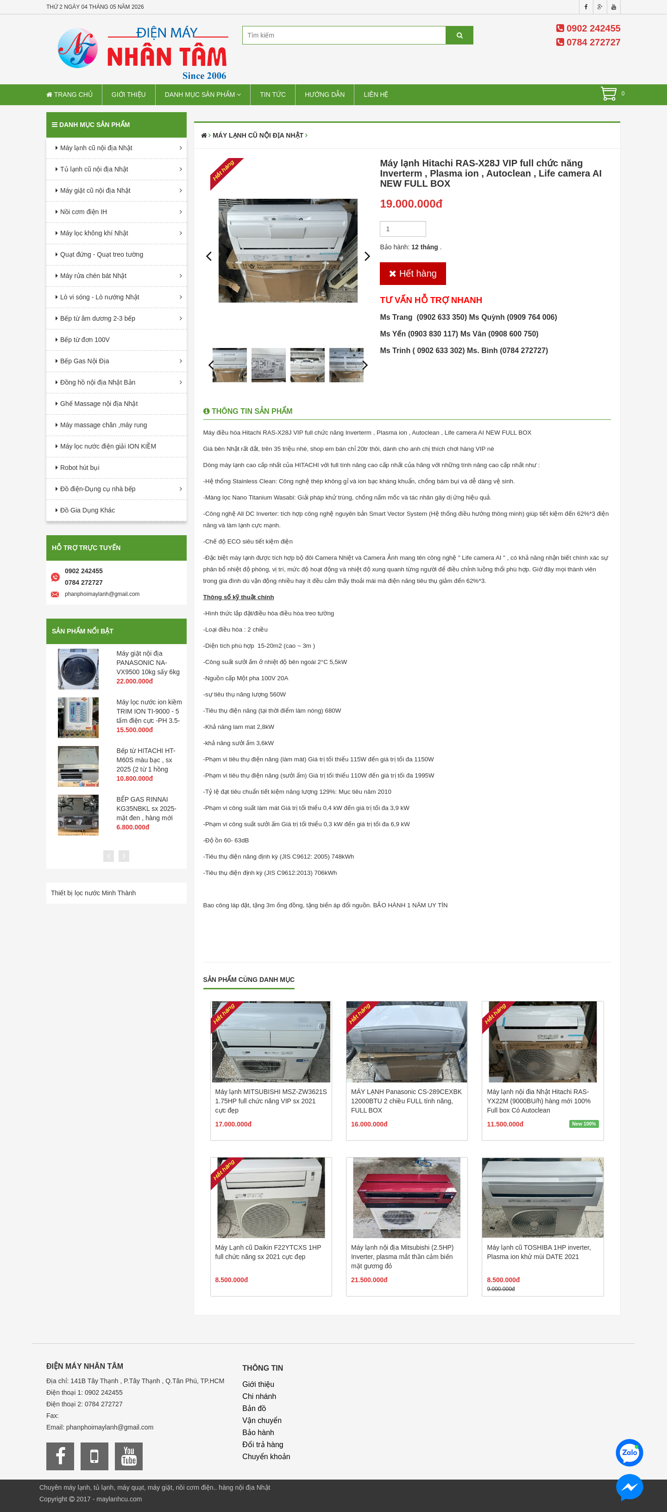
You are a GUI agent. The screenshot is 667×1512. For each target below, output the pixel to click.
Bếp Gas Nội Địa (84, 361)
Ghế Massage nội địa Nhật (99, 403)
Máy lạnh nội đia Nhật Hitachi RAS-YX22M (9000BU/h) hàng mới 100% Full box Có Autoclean (539, 1101)
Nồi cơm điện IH (83, 211)
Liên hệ (376, 94)
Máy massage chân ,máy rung (103, 425)
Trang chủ (69, 94)
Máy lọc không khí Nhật (94, 233)
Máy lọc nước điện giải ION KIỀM (108, 446)
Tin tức (273, 94)
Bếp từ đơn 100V (85, 339)
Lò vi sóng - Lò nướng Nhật (99, 297)
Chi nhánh (259, 1396)
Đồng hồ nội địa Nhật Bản (97, 382)
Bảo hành (258, 1432)
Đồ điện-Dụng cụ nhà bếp (98, 489)
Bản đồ (254, 1408)
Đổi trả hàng (262, 1445)
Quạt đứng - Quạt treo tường (101, 254)
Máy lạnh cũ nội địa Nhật (96, 148)
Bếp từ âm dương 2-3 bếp (97, 318)
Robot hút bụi (80, 467)
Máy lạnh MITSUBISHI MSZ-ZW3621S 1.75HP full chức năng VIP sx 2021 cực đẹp (271, 1101)
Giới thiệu (129, 94)
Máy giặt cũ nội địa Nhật (95, 190)
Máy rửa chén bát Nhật (93, 275)
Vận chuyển (262, 1420)
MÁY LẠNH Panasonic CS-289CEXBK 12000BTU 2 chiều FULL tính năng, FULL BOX (406, 1101)
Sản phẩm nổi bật (82, 631)
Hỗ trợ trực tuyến (86, 547)
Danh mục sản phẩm (203, 94)
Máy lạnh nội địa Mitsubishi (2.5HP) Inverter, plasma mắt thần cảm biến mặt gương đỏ (402, 1257)
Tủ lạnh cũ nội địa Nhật (94, 169)
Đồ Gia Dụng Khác (87, 510)
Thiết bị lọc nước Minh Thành (93, 893)
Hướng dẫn (325, 94)
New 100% (584, 1123)
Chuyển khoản (266, 1457)
